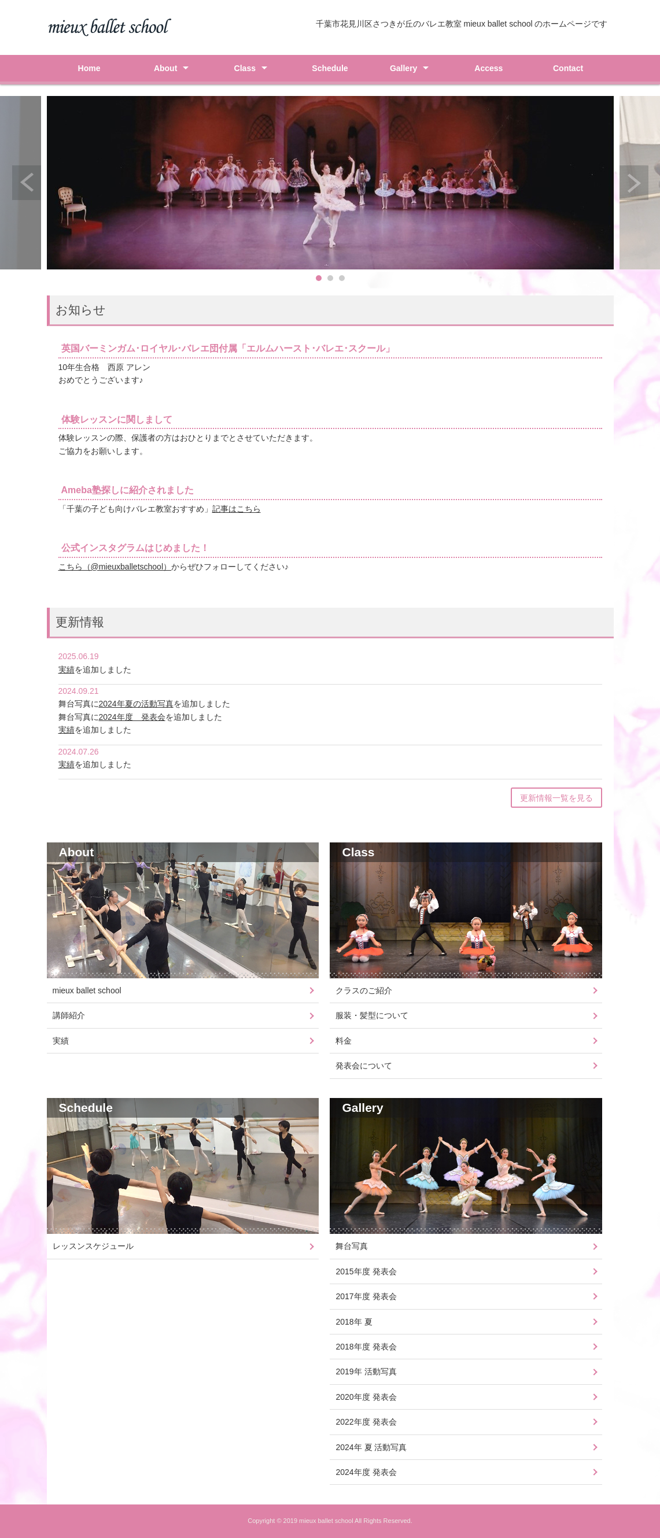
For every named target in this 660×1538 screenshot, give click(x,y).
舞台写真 (351, 1246)
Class (245, 68)
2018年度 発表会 (365, 1346)
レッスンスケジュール (93, 1246)
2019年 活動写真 (365, 1371)
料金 (343, 1040)
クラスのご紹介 (363, 990)
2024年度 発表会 (132, 717)
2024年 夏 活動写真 (371, 1447)
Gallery (403, 68)
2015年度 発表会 (365, 1271)
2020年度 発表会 (365, 1397)
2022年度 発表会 (365, 1421)
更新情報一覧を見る (556, 798)
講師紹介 (69, 1015)
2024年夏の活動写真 (136, 703)
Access (488, 68)
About (165, 68)
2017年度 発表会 (365, 1296)
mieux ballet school (87, 990)
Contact (568, 68)
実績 (66, 669)
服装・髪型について (371, 1015)
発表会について (363, 1065)
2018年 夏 (353, 1321)
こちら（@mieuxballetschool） (115, 566)
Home (89, 68)
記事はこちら (236, 508)
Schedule (330, 68)
